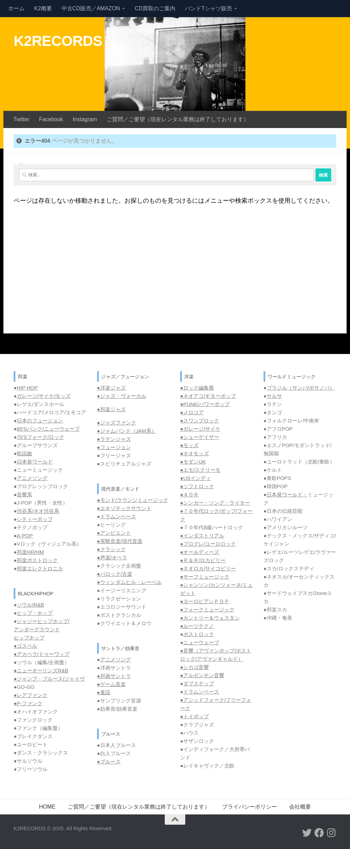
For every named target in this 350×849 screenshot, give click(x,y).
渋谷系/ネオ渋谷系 (38, 511)
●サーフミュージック (204, 577)
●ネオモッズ (194, 453)
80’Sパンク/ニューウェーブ (48, 429)
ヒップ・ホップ (35, 613)
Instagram (84, 119)
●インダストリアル (202, 535)
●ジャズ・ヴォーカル (121, 396)
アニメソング (32, 478)
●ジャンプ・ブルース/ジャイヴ (49, 679)
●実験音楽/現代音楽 (120, 541)
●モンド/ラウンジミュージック (132, 500)
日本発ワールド (35, 462)
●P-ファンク (28, 703)
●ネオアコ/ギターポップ (208, 396)
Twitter (21, 119)
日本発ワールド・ (287, 494)
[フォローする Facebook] (319, 833)
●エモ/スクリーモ (200, 470)
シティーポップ (35, 519)
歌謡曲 (24, 453)
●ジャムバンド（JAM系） (127, 431)
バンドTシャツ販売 (208, 8)
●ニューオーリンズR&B (41, 670)
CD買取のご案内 (155, 8)
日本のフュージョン (40, 420)
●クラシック (111, 549)
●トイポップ (194, 716)
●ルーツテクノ (197, 626)
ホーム (16, 8)
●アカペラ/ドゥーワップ (41, 654)
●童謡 (103, 692)
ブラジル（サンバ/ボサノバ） (301, 388)
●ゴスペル (25, 646)
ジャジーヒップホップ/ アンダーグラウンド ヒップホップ (41, 629)
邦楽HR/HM (30, 552)
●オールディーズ (199, 552)
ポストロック (198, 634)
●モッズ (189, 445)
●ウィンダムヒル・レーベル (129, 582)
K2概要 (43, 8)
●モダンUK (193, 462)
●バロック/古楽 (114, 574)
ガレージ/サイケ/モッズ (44, 396)
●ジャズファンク (116, 423)
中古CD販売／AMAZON (91, 8)
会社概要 (300, 807)
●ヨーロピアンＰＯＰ (204, 601)
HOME (47, 807)
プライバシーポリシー (249, 807)
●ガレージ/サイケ (200, 429)
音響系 (24, 494)
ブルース (110, 761)
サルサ (274, 396)
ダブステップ (198, 683)
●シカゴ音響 (194, 667)
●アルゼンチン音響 (202, 675)
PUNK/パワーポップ (206, 404)
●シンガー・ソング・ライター (215, 503)
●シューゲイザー (199, 437)
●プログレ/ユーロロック (208, 544)
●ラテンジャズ (114, 439)
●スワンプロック (199, 420)
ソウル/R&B (30, 605)
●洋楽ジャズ (111, 388)
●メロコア (192, 412)
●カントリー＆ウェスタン (210, 618)
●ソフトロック (197, 486)
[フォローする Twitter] (307, 833)
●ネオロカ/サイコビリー (208, 568)
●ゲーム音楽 (111, 684)
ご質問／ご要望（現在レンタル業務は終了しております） (178, 119)
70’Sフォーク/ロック (40, 437)
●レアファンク (31, 695)
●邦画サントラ (114, 676)
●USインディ (195, 478)
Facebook (51, 119)
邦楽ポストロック (37, 560)
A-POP (25, 535)
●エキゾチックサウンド (124, 508)
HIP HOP (27, 388)
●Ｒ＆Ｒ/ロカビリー (203, 560)
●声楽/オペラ (112, 557)
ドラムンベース (118, 516)
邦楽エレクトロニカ (40, 568)
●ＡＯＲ (189, 494)
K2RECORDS (58, 41)
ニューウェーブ (201, 642)
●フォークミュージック (207, 609)
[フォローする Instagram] (331, 833)
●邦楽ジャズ (111, 409)
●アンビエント (114, 533)
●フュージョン (114, 447)
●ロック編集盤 (197, 388)
